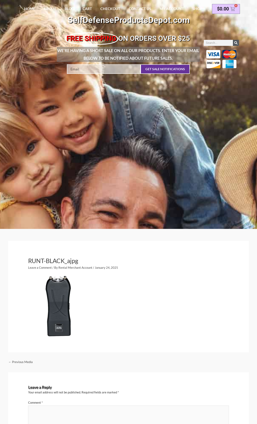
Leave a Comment (40, 267)
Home (29, 8)
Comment (35, 402)
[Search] (236, 43)
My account (172, 8)
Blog (69, 8)
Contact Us (140, 8)
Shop (197, 8)
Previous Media (20, 362)
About (50, 8)
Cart (87, 8)
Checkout (110, 8)
